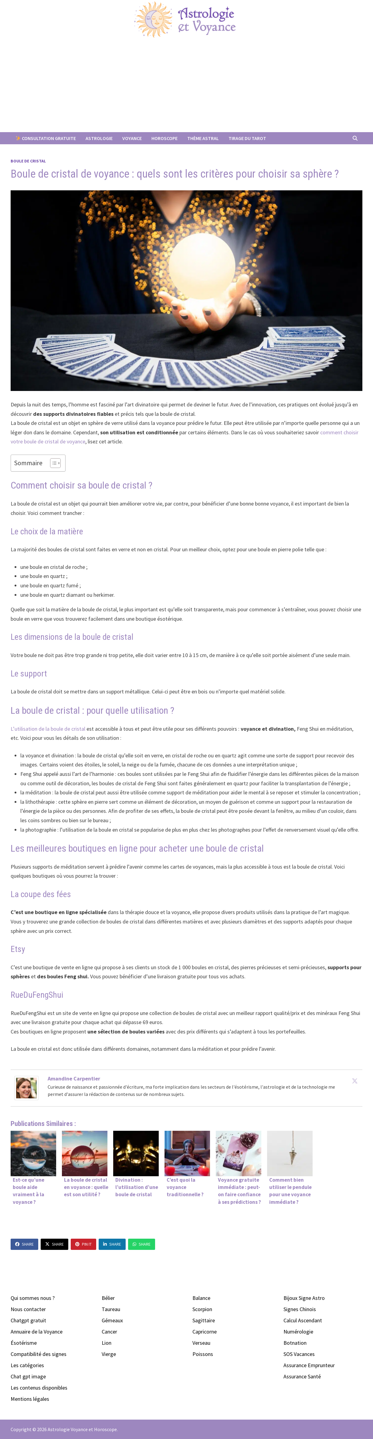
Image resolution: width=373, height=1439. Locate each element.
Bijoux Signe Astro (304, 1297)
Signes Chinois (299, 1309)
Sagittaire (203, 1320)
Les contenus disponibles (39, 1387)
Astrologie (99, 138)
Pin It (83, 1244)
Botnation (295, 1342)
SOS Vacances (299, 1354)
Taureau (111, 1309)
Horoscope (164, 138)
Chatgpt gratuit (28, 1320)
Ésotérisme (24, 1342)
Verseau (201, 1342)
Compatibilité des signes (38, 1354)
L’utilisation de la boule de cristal (48, 728)
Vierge (109, 1354)
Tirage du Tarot (247, 138)
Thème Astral (203, 138)
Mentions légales (30, 1398)
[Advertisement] (187, 86)
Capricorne (204, 1331)
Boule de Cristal (28, 161)
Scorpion (202, 1309)
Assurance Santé (302, 1376)
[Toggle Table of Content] (52, 463)
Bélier (108, 1297)
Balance (201, 1297)
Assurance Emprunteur (309, 1365)
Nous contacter (28, 1309)
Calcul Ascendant (302, 1320)
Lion (106, 1342)
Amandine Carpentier (74, 1078)
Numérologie (298, 1331)
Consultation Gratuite (46, 138)
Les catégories (27, 1365)
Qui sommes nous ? (33, 1297)
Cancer (109, 1331)
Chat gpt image (28, 1376)
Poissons (202, 1354)
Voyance (132, 138)
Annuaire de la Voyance (37, 1331)
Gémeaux (112, 1320)
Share (24, 1244)
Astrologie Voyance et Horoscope (82, 1429)
